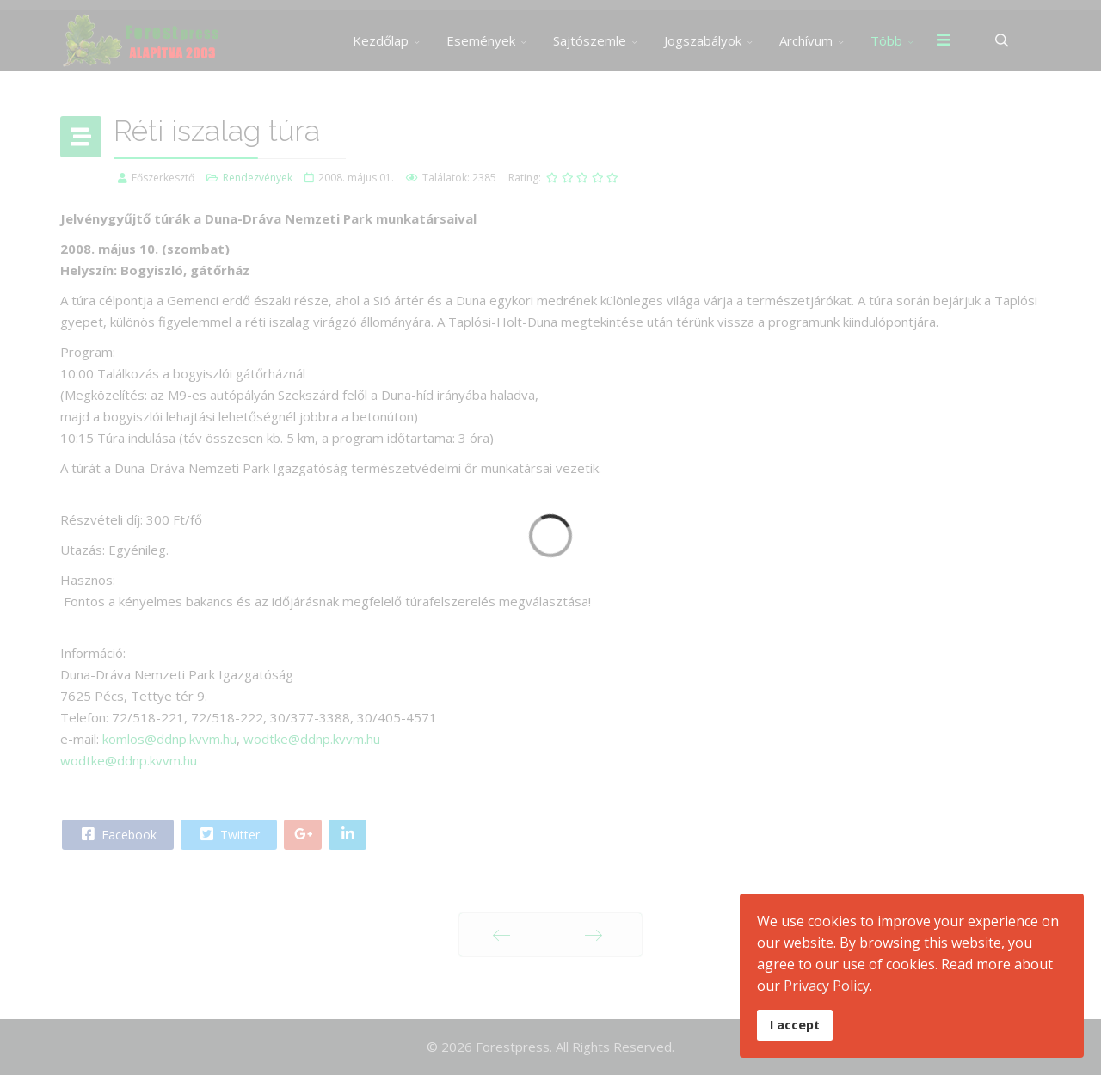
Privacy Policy (827, 985)
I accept (795, 1025)
